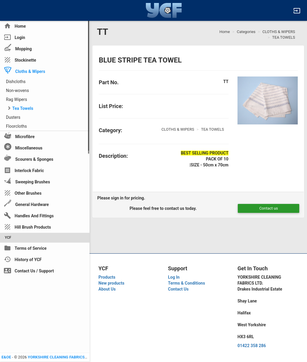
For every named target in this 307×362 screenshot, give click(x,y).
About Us (107, 289)
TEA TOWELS (283, 37)
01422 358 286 (251, 345)
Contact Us (178, 289)
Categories (246, 31)
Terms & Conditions (186, 283)
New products (111, 283)
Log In (174, 277)
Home (224, 31)
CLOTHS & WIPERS (279, 31)
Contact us (268, 208)
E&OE (6, 357)
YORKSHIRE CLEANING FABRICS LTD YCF (64, 357)
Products (106, 277)
